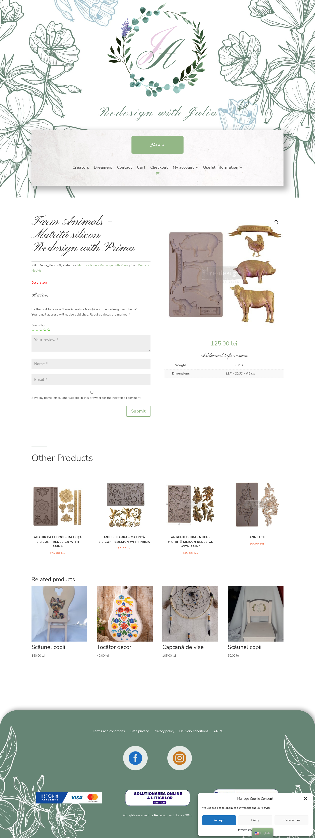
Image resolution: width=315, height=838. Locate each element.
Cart (141, 168)
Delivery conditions (193, 731)
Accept (219, 820)
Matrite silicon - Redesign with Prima (102, 265)
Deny (255, 820)
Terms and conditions (108, 731)
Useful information (220, 168)
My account (183, 168)
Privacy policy (246, 829)
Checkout (159, 168)
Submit (138, 411)
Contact (124, 168)
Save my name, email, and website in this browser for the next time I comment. (86, 398)
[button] (305, 799)
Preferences (291, 820)
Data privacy (139, 731)
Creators (80, 168)
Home (157, 145)
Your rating (38, 325)
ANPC (218, 731)
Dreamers (103, 168)
